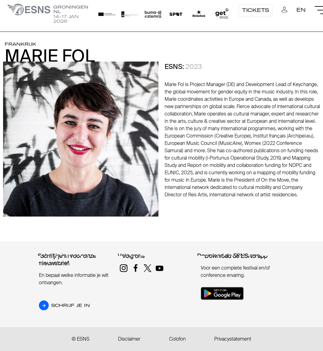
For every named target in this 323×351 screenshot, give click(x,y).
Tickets (255, 10)
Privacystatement (232, 339)
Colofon (177, 339)
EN (301, 10)
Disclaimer (129, 339)
